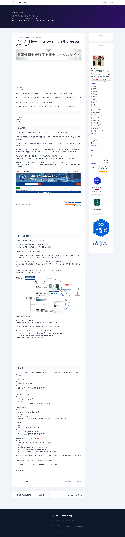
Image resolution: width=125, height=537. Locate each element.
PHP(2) (94, 104)
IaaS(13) (95, 99)
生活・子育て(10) (97, 90)
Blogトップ (96, 137)
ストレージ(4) (96, 112)
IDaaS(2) (95, 101)
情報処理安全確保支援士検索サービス (28, 152)
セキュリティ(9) (97, 124)
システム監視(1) (97, 107)
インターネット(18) (98, 130)
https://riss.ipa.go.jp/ (25, 383)
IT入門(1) (95, 98)
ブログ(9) (95, 114)
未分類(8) (95, 132)
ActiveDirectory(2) (97, 116)
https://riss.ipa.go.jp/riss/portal (28, 412)
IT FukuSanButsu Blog (25, 15)
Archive (111, 2)
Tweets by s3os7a (101, 154)
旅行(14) (95, 119)
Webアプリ (96, 142)
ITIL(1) (94, 103)
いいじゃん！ (23, 481)
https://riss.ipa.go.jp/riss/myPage (29, 399)
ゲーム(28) (95, 128)
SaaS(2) (95, 95)
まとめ (18, 122)
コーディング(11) (97, 127)
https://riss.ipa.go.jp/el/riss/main (28, 427)
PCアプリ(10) (96, 111)
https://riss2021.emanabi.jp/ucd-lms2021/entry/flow (35, 443)
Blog (44, 525)
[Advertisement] (48, 75)
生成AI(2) (95, 86)
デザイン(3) (96, 120)
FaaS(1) (95, 91)
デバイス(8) (96, 117)
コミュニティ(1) (97, 109)
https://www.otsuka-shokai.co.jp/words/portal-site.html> (35, 335)
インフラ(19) (96, 125)
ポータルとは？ (21, 119)
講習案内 (19, 117)
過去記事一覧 (96, 140)
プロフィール (96, 138)
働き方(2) (95, 93)
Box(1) (94, 88)
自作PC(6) (95, 96)
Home (104, 2)
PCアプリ (95, 143)
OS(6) (94, 106)
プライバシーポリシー (56, 525)
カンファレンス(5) (97, 122)
